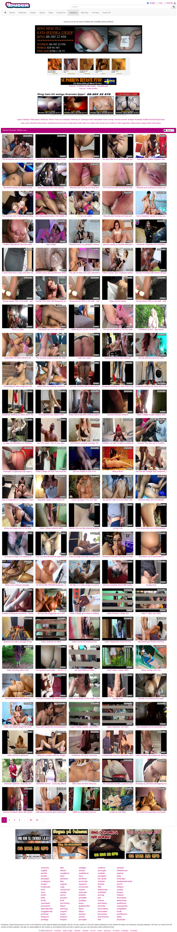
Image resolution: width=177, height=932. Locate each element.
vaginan (63, 884)
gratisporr (64, 879)
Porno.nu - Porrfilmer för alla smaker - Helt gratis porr (88, 86)
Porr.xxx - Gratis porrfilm (88, 88)
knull (43, 890)
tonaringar (121, 879)
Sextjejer (131, 119)
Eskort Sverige (108, 119)
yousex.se (48, 931)
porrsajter (83, 920)
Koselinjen (66, 119)
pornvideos (102, 903)
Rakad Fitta (94, 123)
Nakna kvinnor (42, 123)
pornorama (102, 914)
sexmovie (45, 868)
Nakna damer (136, 123)
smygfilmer (64, 873)
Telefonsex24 (75, 119)
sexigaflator (122, 909)
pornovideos (103, 909)
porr (99, 898)
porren (63, 895)
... (25, 820)
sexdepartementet (124, 881)
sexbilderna (83, 873)
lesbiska (82, 895)
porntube (101, 906)
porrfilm (44, 873)
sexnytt (82, 871)
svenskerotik (122, 906)
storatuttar (121, 920)
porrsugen (102, 871)
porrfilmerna (122, 914)
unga (62, 887)
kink (99, 920)
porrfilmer (83, 879)
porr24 (119, 884)
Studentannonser (54, 123)
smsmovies (83, 887)
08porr (81, 911)
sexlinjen (101, 881)
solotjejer (82, 868)
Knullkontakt (72, 123)
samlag (120, 890)
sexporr (82, 890)
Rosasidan (138, 119)
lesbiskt (101, 884)
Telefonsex (44, 119)
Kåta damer (156, 123)
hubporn (120, 895)
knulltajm (82, 900)
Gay (160, 3)
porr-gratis (102, 879)
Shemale (169, 3)
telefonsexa (122, 900)
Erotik (79, 123)
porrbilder (83, 898)
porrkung (64, 909)
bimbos (120, 892)
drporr (81, 909)
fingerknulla (102, 890)
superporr (83, 884)
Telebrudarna (35, 119)
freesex (101, 900)
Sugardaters (125, 123)
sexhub (82, 917)
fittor (62, 868)
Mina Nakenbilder (96, 119)
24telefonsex (122, 871)
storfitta (63, 892)
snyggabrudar (47, 911)
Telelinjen (26, 119)
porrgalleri (102, 876)
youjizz (63, 914)
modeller (101, 873)
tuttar (119, 876)
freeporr (63, 920)
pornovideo (102, 911)
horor (81, 876)
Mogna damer (146, 123)
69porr (63, 906)
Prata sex (58, 119)
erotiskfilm (102, 892)
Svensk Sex (103, 123)
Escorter (64, 123)
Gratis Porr (86, 123)
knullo (43, 900)
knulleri (44, 884)
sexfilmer (101, 868)
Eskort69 (33, 123)
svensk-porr (65, 890)
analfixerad (121, 903)
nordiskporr (45, 881)
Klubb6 (145, 119)
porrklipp (44, 920)
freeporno (45, 917)
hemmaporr (122, 898)
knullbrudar (45, 887)
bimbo (43, 895)
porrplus (82, 914)
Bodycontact (160, 119)
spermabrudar (47, 909)
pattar (119, 917)
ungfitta (44, 871)
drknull (63, 871)
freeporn (63, 917)
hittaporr (120, 887)
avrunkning (65, 903)
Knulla (118, 123)
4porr (62, 876)
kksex (81, 903)
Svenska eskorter (120, 119)
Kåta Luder (25, 123)
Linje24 (19, 119)
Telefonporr (85, 119)
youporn (63, 911)
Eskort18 (152, 119)
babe (43, 898)
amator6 (120, 868)
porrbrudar (83, 881)
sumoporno (45, 906)
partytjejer (45, 879)
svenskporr (45, 903)
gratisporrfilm (84, 906)
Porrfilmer (112, 123)
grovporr (63, 898)
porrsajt (101, 895)
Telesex (51, 119)
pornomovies (103, 917)
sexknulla (83, 892)
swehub (120, 873)
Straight (152, 3)
